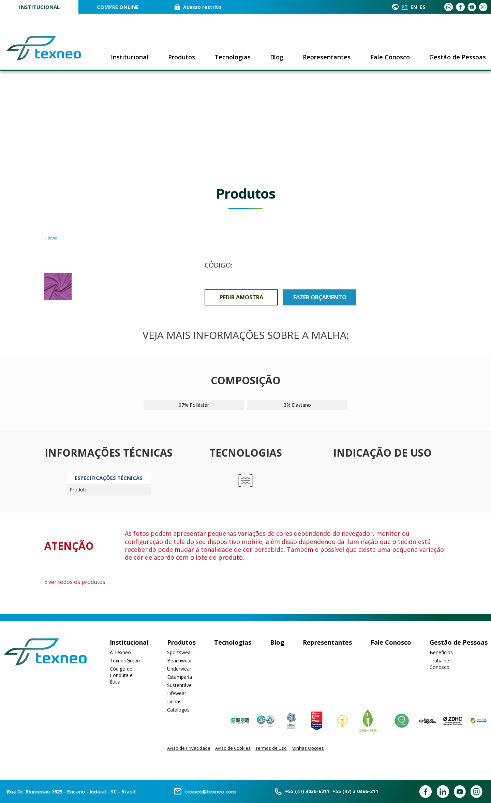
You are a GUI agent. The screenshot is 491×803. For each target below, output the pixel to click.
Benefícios (441, 652)
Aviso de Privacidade (188, 748)
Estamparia (179, 677)
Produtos (181, 57)
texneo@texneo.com (210, 791)
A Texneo (120, 652)
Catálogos (178, 709)
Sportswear (179, 652)
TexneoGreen (125, 660)
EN (414, 7)
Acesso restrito (202, 7)
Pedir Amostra (241, 297)
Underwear (179, 668)
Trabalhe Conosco (439, 663)
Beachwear (179, 660)
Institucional (39, 6)
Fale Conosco (390, 57)
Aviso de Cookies (233, 748)
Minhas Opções (308, 748)
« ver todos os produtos (74, 582)
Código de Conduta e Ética (121, 675)
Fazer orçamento (319, 297)
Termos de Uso (271, 748)
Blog (276, 57)
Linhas (174, 701)
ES (422, 7)
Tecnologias (232, 57)
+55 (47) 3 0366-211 (355, 791)
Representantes (327, 57)
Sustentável (180, 685)
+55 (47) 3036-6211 (307, 791)
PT (404, 7)
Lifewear (176, 693)
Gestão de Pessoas (457, 57)
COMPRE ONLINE (118, 6)
